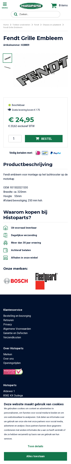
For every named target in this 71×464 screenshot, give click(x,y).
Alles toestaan (35, 456)
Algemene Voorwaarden (17, 328)
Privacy (7, 324)
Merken (7, 354)
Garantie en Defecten (15, 333)
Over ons (8, 358)
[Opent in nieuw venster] (38, 153)
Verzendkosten (12, 337)
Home (6, 25)
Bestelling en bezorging (17, 315)
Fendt (36, 25)
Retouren (8, 320)
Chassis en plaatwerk (52, 25)
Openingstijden (12, 363)
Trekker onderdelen (21, 25)
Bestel (44, 138)
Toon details (35, 446)
